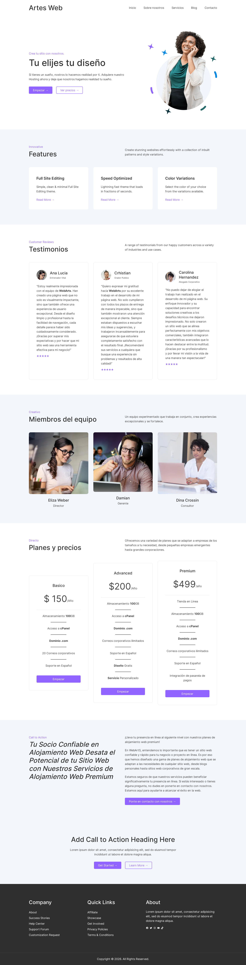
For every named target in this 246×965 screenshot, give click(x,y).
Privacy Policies (97, 929)
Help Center (37, 923)
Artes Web (46, 8)
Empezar (58, 679)
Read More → (45, 199)
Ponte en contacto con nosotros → (152, 801)
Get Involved (95, 923)
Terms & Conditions (100, 935)
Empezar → (40, 90)
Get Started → (107, 865)
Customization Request (44, 935)
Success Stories (39, 918)
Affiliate (92, 912)
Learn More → (138, 865)
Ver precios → (69, 90)
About (33, 912)
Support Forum (39, 929)
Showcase (94, 918)
